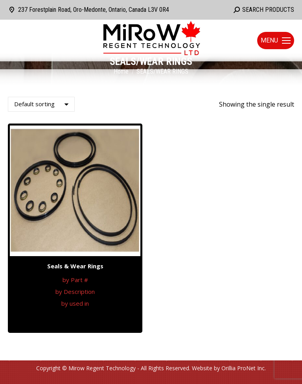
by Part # (75, 280)
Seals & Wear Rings (75, 266)
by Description (75, 291)
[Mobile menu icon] (275, 40)
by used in (75, 303)
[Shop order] (41, 104)
